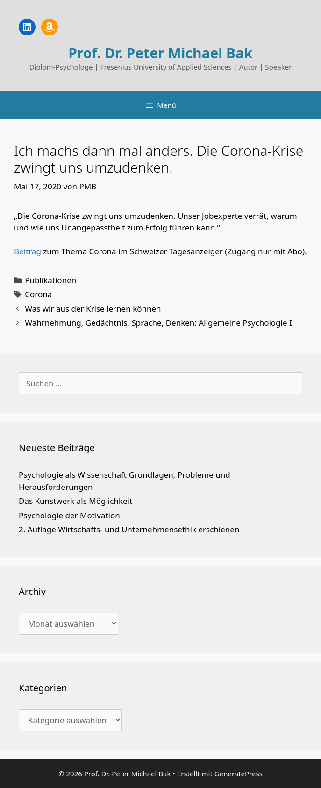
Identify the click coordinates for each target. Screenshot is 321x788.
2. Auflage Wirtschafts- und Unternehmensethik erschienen (129, 529)
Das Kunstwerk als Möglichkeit (75, 500)
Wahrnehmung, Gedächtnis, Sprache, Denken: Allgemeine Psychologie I (158, 322)
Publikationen (50, 280)
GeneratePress (238, 773)
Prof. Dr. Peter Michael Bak (160, 53)
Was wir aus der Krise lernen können (93, 308)
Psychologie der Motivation (69, 515)
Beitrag (27, 251)
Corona (38, 294)
